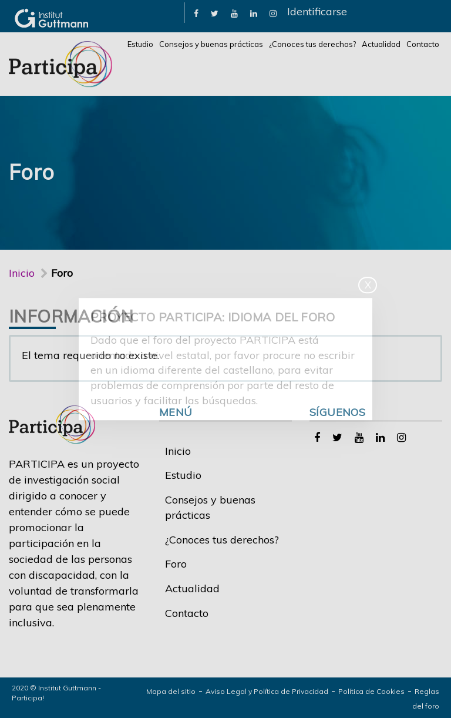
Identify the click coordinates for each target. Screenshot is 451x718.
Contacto (422, 44)
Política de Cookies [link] (371, 691)
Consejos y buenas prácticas (211, 44)
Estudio (140, 44)
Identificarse (317, 11)
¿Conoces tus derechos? (312, 44)
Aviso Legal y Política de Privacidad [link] (267, 691)
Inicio (22, 273)
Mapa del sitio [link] (171, 691)
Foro (176, 564)
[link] (196, 12)
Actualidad (381, 44)
